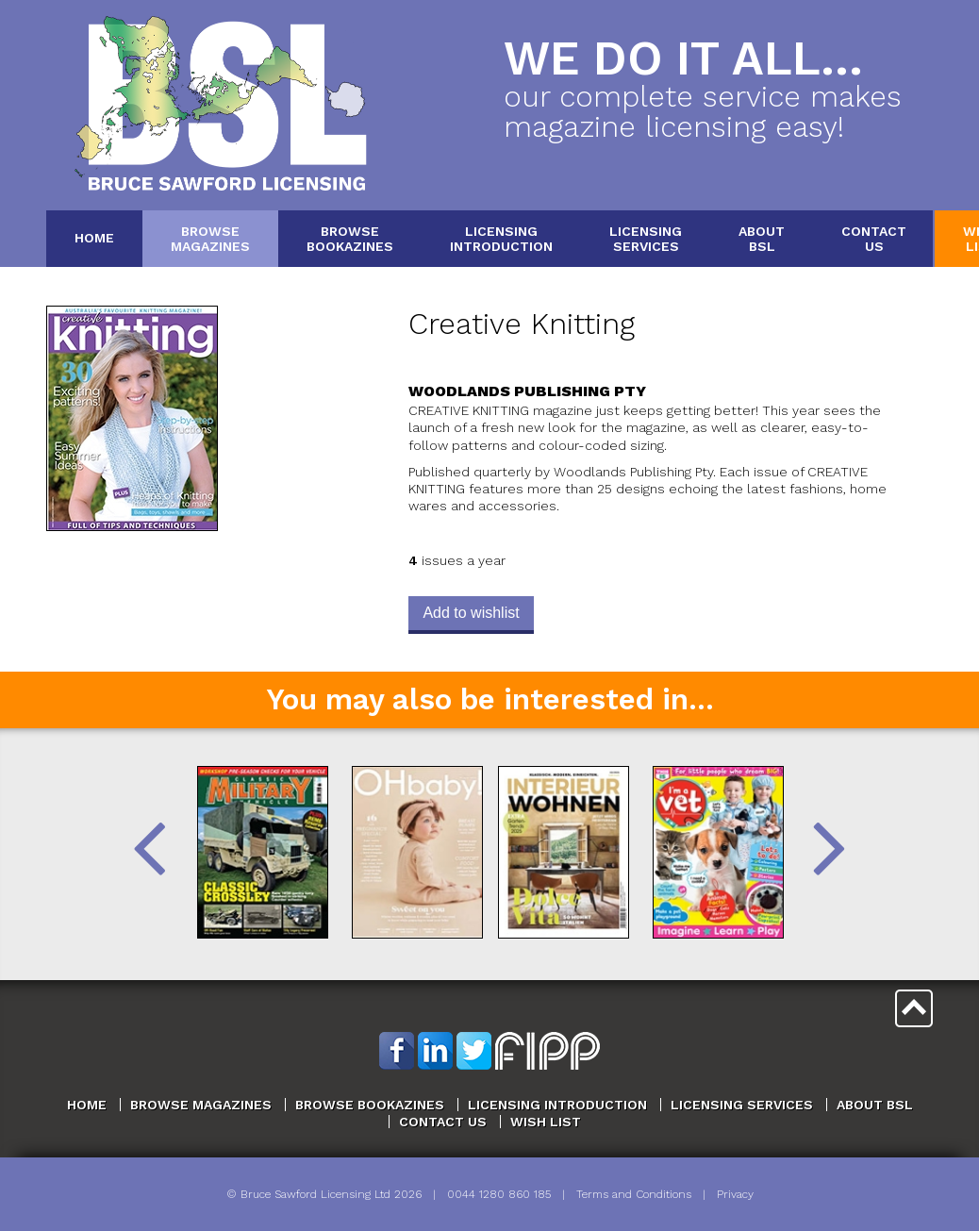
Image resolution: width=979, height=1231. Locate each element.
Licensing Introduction (557, 1104)
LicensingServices (645, 238)
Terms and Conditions (633, 1194)
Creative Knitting (521, 324)
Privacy (735, 1194)
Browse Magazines (201, 1104)
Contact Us (443, 1121)
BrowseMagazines (210, 238)
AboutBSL (761, 238)
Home (94, 237)
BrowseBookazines (350, 238)
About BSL (875, 1104)
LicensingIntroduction (501, 238)
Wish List (545, 1121)
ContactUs (873, 238)
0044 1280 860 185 (499, 1194)
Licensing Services (742, 1104)
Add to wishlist (471, 613)
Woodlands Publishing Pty (527, 391)
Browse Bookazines (369, 1104)
